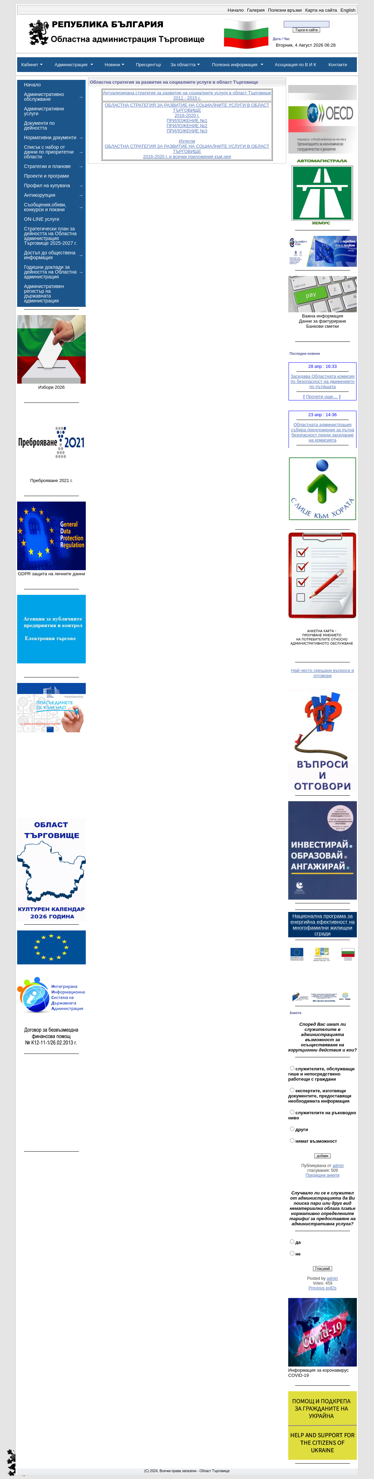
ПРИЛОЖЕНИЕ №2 (187, 125)
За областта (183, 64)
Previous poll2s (322, 1288)
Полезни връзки (285, 10)
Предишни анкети (323, 1175)
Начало (236, 10)
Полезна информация (234, 64)
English (347, 10)
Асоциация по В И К (295, 64)
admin (338, 1165)
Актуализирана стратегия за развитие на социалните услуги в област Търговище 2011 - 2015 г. (187, 95)
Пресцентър (148, 64)
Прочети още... (322, 398)
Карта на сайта (321, 10)
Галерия (256, 10)
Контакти (337, 64)
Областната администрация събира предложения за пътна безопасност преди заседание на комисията (322, 434)
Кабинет (29, 64)
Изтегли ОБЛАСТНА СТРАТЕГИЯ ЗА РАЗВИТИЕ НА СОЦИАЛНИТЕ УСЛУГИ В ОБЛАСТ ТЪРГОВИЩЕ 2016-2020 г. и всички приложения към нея (187, 149)
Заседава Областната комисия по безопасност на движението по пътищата (322, 383)
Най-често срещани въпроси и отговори (322, 673)
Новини (112, 64)
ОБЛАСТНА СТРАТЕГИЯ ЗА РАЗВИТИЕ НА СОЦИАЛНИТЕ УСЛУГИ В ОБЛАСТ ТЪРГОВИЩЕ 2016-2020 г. (187, 110)
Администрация (71, 64)
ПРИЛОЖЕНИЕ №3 (187, 130)
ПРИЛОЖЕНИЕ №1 (187, 120)
